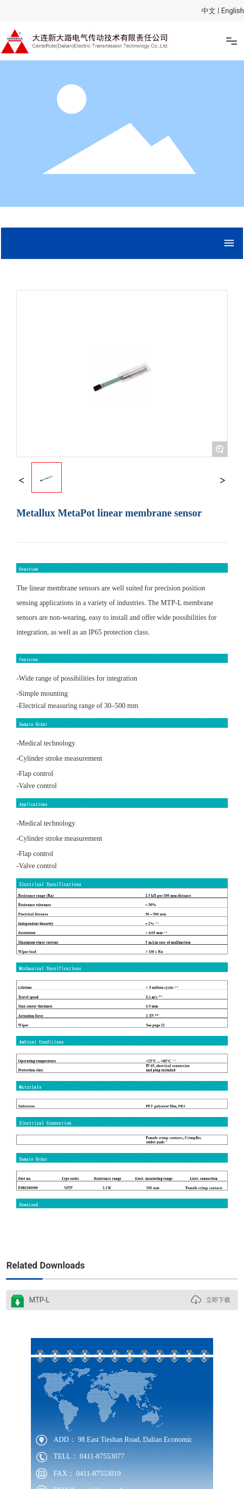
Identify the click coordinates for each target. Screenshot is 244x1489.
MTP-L (39, 1300)
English (232, 11)
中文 (208, 11)
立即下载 (218, 1300)
